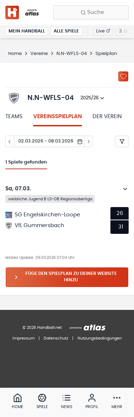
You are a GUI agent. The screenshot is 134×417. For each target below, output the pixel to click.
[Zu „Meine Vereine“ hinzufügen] (123, 76)
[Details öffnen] (125, 189)
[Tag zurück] (9, 141)
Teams (14, 116)
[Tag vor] (88, 141)
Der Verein (107, 116)
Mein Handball (27, 31)
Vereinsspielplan (57, 116)
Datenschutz (56, 338)
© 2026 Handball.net (42, 328)
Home (15, 53)
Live (103, 31)
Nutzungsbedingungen (100, 338)
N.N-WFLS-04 (71, 53)
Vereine (39, 53)
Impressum (24, 338)
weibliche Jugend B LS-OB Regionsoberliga (50, 199)
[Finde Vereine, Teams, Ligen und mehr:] (91, 12)
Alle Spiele (66, 31)
